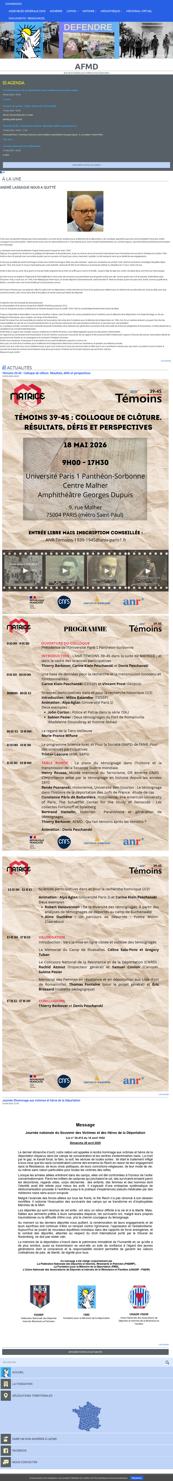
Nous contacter (24, 1462)
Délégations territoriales (32, 1395)
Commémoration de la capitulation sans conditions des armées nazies (40, 90)
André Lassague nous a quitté (28, 187)
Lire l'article (166, 361)
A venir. (7, 99)
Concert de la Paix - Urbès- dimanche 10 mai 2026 (29, 105)
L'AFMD (72, 11)
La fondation (22, 1384)
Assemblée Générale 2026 (27, 11)
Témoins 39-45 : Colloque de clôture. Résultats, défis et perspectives (46, 373)
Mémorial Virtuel (139, 11)
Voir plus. (8, 139)
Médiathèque (111, 11)
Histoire (89, 11)
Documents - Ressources (27, 18)
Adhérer (56, 11)
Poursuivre (137, 1478)
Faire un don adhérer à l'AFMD (34, 1439)
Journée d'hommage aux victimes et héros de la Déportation (41, 1100)
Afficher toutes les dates (86, 165)
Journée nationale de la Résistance (22, 145)
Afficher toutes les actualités (85, 1352)
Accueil (18, 1372)
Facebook (19, 1450)
